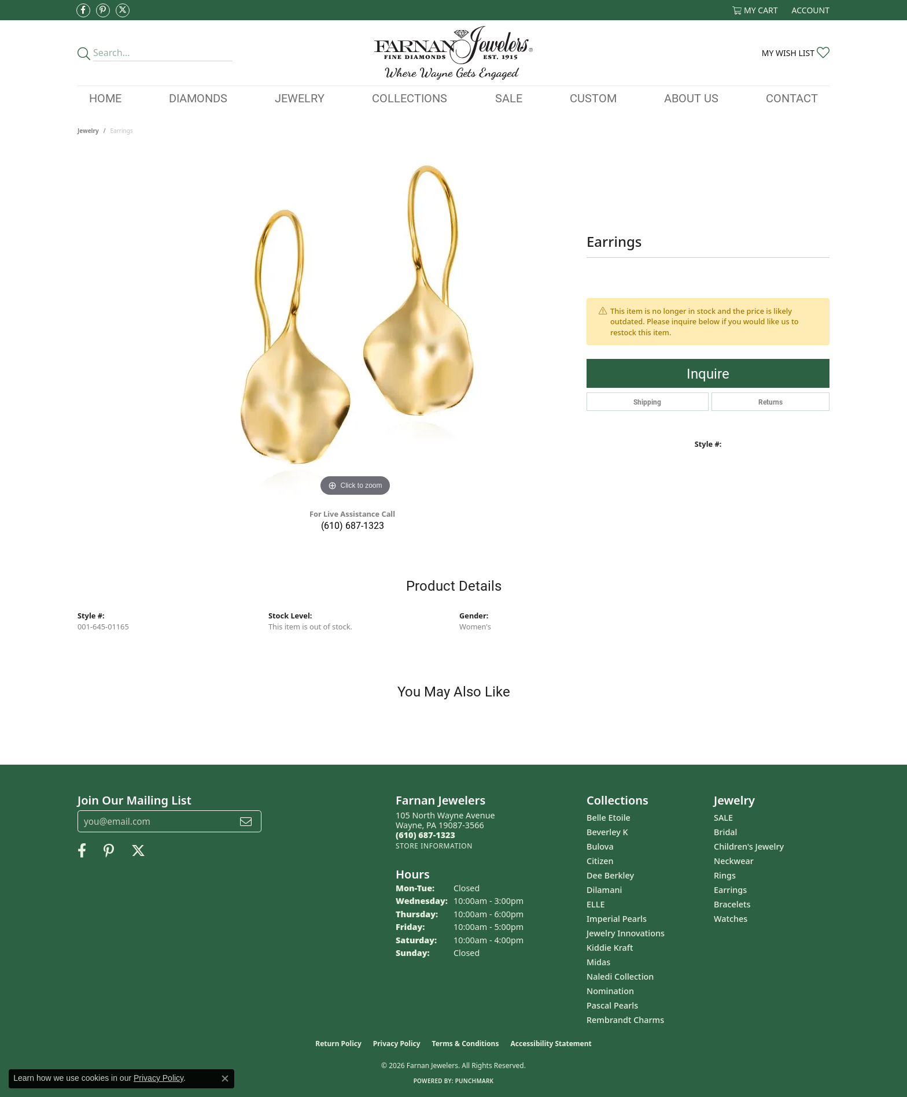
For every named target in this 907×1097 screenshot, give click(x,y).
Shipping (647, 401)
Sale (508, 97)
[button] (755, 10)
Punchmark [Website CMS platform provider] (474, 1081)
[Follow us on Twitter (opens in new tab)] (123, 10)
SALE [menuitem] (723, 817)
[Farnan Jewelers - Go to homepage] (453, 53)
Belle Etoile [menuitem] (609, 817)
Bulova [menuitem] (600, 846)
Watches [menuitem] (730, 918)
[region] (355, 326)
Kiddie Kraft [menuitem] (610, 947)
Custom (593, 97)
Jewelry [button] (300, 97)
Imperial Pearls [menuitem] (617, 918)
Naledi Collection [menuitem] (620, 976)
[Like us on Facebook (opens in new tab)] (83, 10)
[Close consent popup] (225, 1078)
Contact (792, 97)
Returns (770, 401)
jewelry (88, 131)
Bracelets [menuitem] (732, 904)
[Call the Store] (425, 834)
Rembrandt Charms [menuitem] (625, 1019)
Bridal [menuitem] (725, 832)
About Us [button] (691, 97)
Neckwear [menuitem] (734, 860)
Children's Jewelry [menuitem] (749, 846)
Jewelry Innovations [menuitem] (626, 933)
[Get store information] (434, 846)
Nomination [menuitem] (610, 990)
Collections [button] (409, 97)
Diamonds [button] (198, 97)
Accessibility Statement (550, 1043)
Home (105, 97)
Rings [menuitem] (725, 875)
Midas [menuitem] (598, 962)
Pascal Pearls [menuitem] (612, 1005)
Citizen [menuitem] (600, 860)
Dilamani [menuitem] (604, 889)
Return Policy (338, 1043)
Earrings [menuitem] (730, 889)
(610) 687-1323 (352, 525)
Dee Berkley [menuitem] (610, 875)
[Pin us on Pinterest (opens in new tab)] (103, 10)
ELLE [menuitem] (595, 904)
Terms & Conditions (465, 1043)
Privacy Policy (397, 1043)
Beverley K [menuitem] (607, 832)
